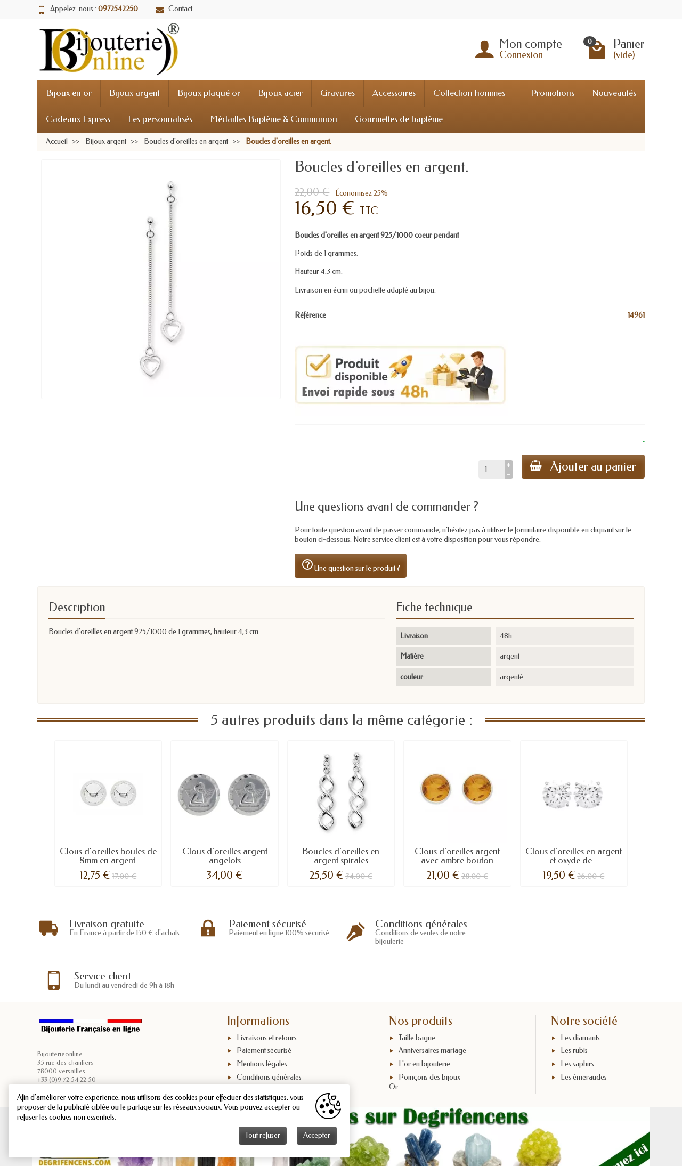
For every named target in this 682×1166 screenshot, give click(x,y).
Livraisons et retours (267, 993)
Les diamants (580, 993)
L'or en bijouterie (424, 1020)
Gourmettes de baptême (399, 119)
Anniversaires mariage (432, 1006)
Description (76, 607)
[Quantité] (491, 469)
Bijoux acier (280, 93)
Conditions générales (269, 1033)
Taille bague (417, 993)
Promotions (552, 93)
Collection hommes (469, 93)
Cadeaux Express (78, 119)
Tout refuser (262, 1135)
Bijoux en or (69, 93)
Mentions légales (262, 1020)
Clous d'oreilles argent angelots (224, 855)
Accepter (316, 1135)
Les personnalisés (160, 119)
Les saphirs (577, 1020)
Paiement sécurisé (264, 1006)
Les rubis (574, 1006)
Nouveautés (614, 93)
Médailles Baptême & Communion (273, 119)
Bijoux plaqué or (208, 93)
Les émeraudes (584, 1033)
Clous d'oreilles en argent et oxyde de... (573, 855)
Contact (174, 8)
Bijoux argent (134, 93)
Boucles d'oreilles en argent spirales (340, 855)
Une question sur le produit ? (350, 565)
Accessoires (394, 93)
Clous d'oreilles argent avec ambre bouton (457, 855)
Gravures (337, 93)
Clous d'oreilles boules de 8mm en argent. (108, 855)
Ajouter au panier (583, 466)
